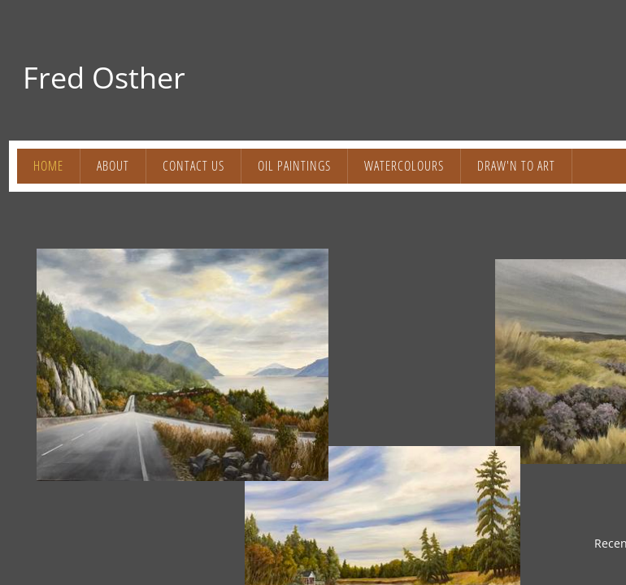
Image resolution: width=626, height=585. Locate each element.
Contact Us (193, 166)
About (113, 166)
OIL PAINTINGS (294, 166)
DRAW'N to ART (516, 166)
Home (48, 166)
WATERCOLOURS (404, 166)
